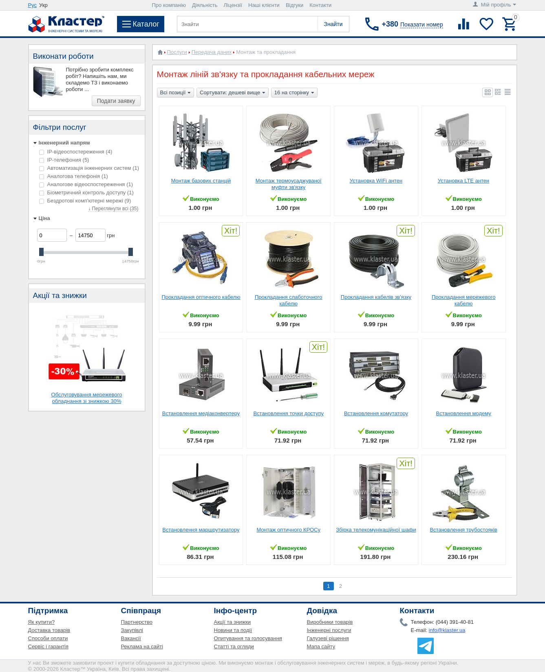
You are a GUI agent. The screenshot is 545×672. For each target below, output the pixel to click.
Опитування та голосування (248, 638)
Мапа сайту (321, 646)
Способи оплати (48, 638)
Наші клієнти (264, 5)
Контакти (320, 5)
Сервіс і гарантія (48, 646)
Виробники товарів (330, 622)
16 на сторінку (294, 93)
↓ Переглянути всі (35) (113, 208)
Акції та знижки (232, 622)
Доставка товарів (49, 630)
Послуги (177, 52)
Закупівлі (132, 630)
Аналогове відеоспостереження (86, 184)
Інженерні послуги (329, 630)
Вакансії (131, 638)
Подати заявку (116, 101)
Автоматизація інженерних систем (89, 168)
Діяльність (204, 5)
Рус (32, 5)
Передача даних (212, 52)
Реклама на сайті (142, 646)
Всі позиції (175, 93)
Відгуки (294, 5)
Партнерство (137, 622)
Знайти (333, 24)
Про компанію (169, 5)
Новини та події (233, 630)
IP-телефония (64, 160)
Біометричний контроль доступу (86, 192)
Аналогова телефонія (73, 176)
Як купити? (41, 622)
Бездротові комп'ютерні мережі (85, 201)
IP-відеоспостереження (76, 152)
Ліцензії (232, 5)
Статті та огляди (234, 646)
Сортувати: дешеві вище (232, 93)
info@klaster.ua (447, 630)
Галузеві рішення (328, 638)
